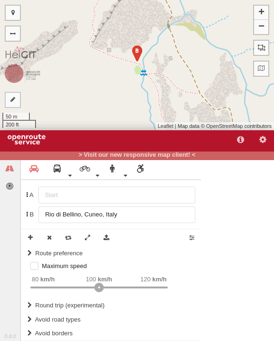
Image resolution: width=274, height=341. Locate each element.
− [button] (261, 27)
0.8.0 (10, 336)
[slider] (99, 287)
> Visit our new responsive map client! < (137, 155)
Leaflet (166, 126)
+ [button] (261, 13)
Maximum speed (64, 265)
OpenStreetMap (224, 126)
